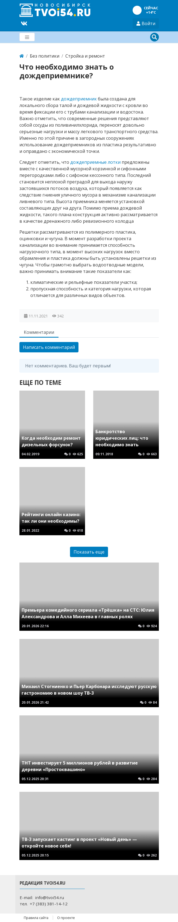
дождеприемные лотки (95, 162)
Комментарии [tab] (39, 332)
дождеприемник (79, 99)
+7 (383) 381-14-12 (49, 903)
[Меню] (27, 37)
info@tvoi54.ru (49, 897)
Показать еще (89, 552)
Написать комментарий (49, 347)
